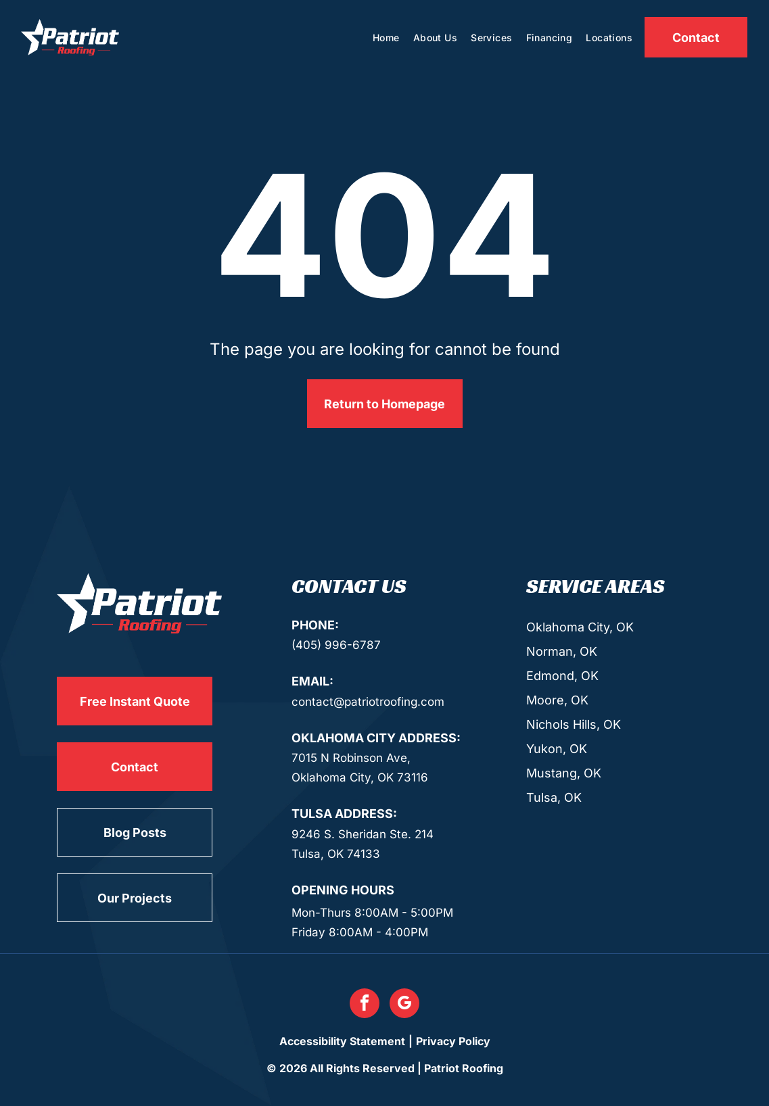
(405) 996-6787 (336, 645)
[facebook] (364, 1004)
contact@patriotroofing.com (368, 701)
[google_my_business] (404, 1004)
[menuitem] (386, 37)
